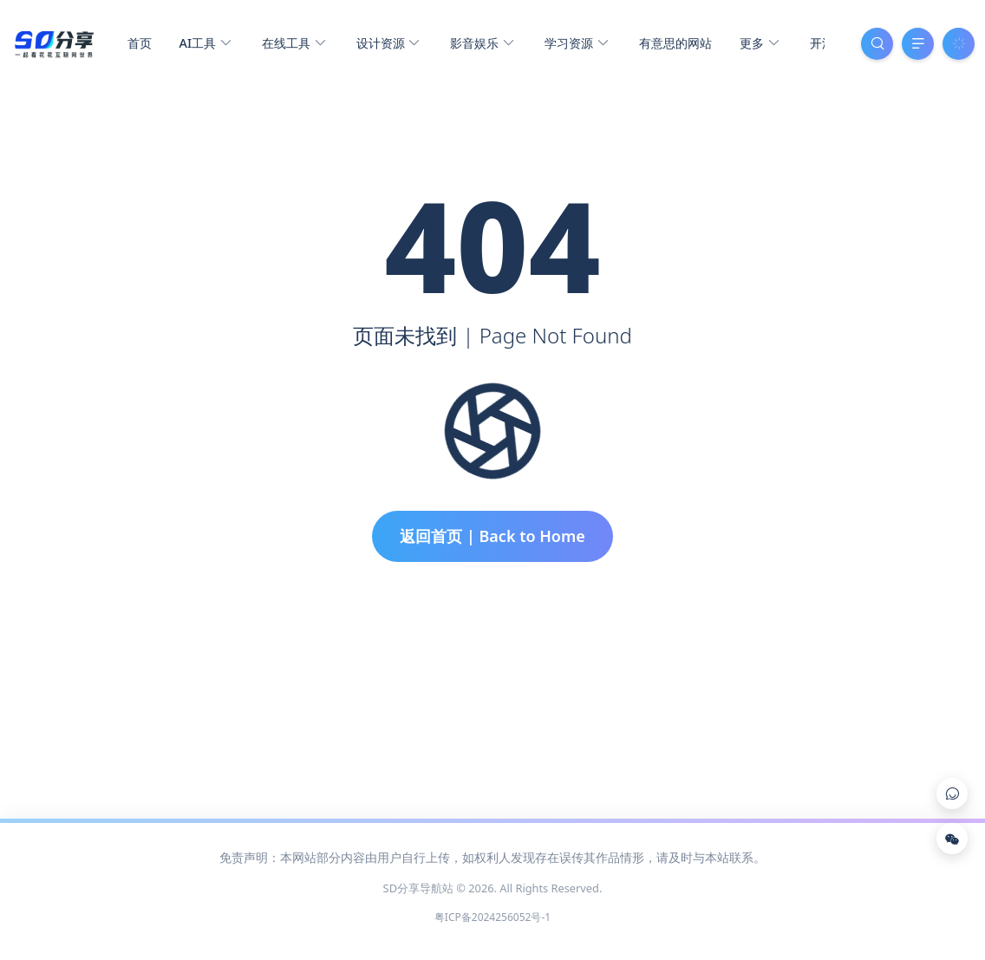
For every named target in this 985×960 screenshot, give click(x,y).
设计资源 (388, 43)
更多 (759, 43)
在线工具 (293, 43)
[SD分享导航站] (53, 41)
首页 (139, 43)
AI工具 (205, 43)
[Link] (952, 793)
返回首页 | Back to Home (492, 536)
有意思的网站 (675, 43)
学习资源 (576, 43)
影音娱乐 (481, 43)
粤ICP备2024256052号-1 (492, 917)
